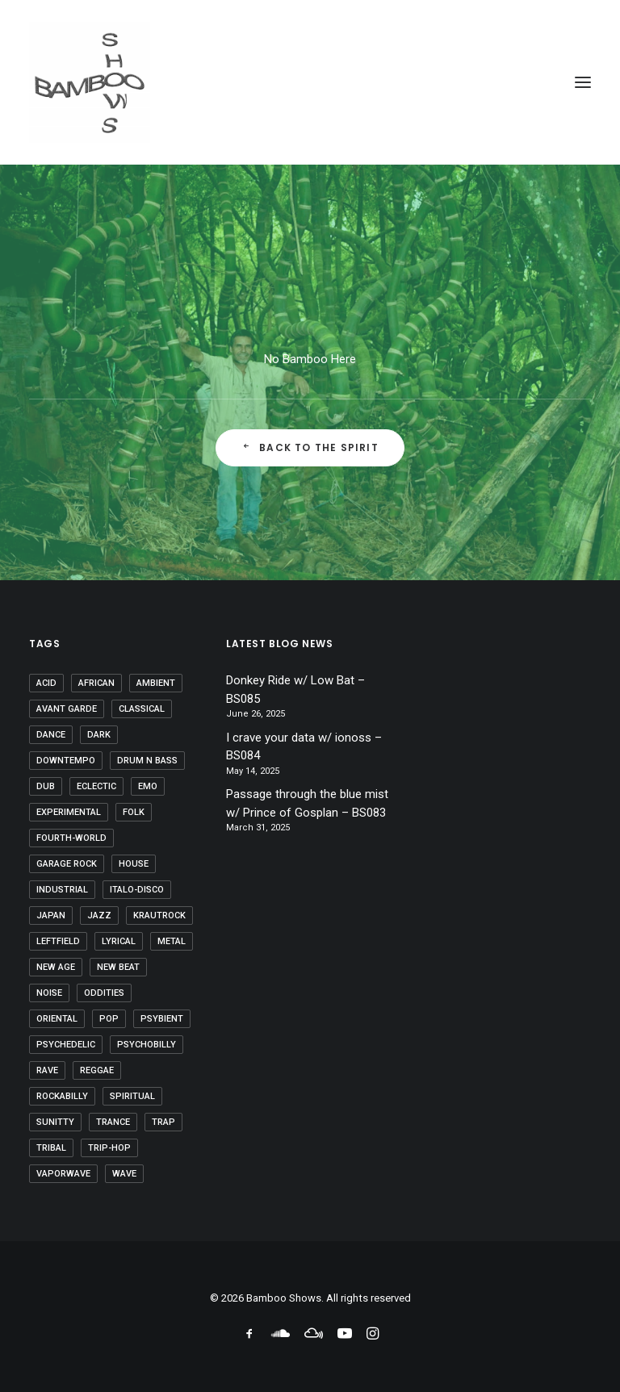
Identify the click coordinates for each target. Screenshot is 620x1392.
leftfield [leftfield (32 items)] (58, 941)
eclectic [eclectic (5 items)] (96, 786)
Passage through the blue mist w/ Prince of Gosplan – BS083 (307, 803)
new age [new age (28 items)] (55, 967)
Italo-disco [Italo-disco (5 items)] (137, 889)
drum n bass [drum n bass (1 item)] (147, 760)
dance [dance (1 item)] (50, 734)
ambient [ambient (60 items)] (155, 683)
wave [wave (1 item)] (124, 1173)
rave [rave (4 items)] (47, 1070)
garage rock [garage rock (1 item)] (66, 864)
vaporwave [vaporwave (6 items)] (63, 1173)
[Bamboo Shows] (310, 82)
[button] (583, 82)
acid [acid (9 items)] (46, 683)
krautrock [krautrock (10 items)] (159, 915)
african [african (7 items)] (96, 683)
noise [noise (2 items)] (49, 993)
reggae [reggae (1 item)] (97, 1070)
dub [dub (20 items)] (45, 786)
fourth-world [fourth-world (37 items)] (71, 838)
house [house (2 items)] (134, 864)
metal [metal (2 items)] (171, 941)
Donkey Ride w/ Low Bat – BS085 (295, 689)
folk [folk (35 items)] (134, 812)
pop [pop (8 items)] (109, 1019)
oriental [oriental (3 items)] (57, 1019)
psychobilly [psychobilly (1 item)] (146, 1044)
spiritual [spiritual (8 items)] (132, 1096)
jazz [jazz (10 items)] (99, 915)
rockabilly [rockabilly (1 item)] (62, 1096)
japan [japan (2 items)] (50, 915)
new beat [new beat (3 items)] (118, 967)
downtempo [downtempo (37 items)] (65, 760)
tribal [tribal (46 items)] (51, 1148)
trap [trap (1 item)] (163, 1122)
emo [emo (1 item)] (147, 786)
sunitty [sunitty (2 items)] (55, 1122)
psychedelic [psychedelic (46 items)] (65, 1044)
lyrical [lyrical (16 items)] (119, 941)
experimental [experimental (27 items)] (68, 812)
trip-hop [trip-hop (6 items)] (109, 1148)
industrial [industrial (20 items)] (62, 889)
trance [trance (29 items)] (113, 1122)
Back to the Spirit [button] (310, 447)
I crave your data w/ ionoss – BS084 (304, 746)
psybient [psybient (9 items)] (161, 1019)
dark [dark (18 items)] (99, 734)
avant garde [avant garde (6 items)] (66, 709)
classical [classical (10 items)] (142, 709)
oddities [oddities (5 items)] (104, 993)
